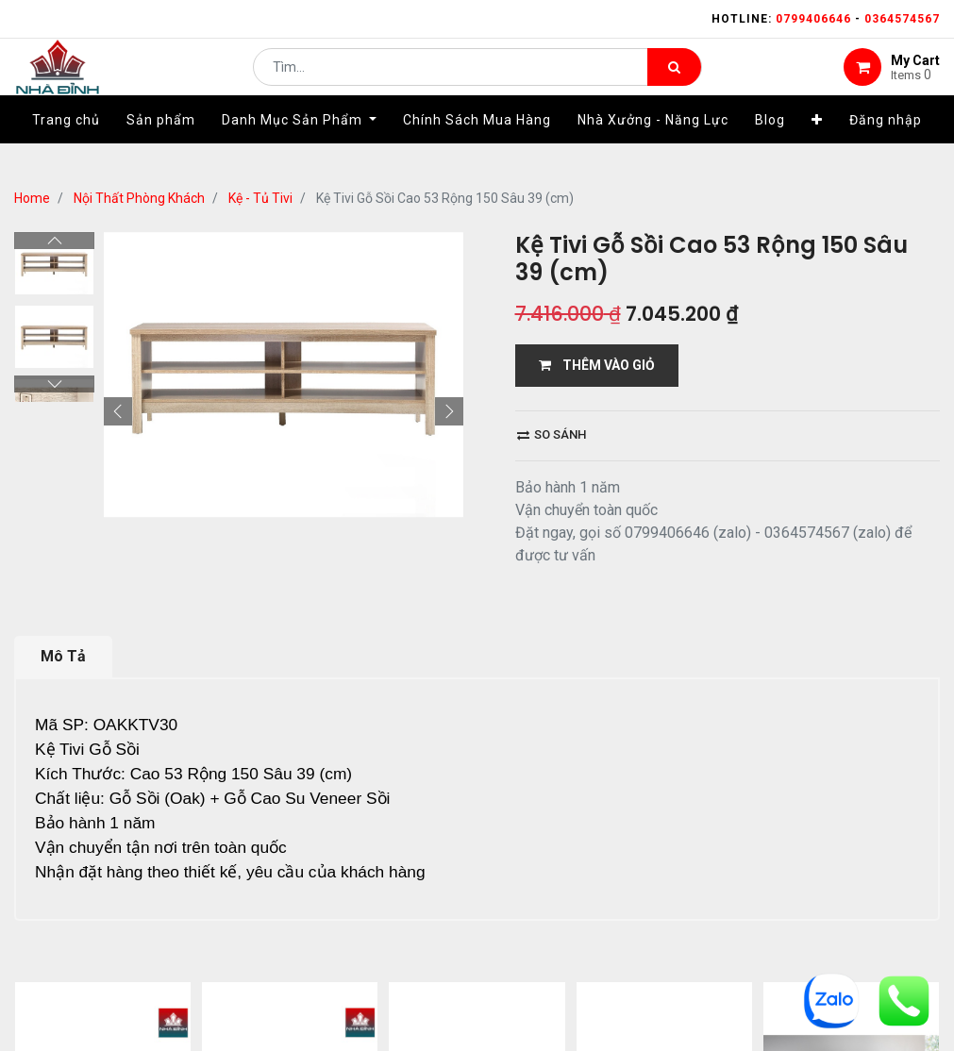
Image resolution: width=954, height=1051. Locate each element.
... (203, 1000)
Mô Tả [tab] (63, 656)
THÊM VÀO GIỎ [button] (597, 365)
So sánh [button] (551, 434)
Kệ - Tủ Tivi (260, 198)
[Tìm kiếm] (674, 81)
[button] (817, 148)
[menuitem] (66, 148)
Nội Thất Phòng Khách (139, 198)
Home (32, 198)
